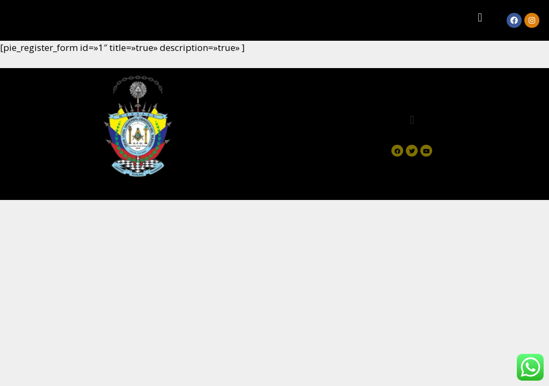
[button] (480, 17)
